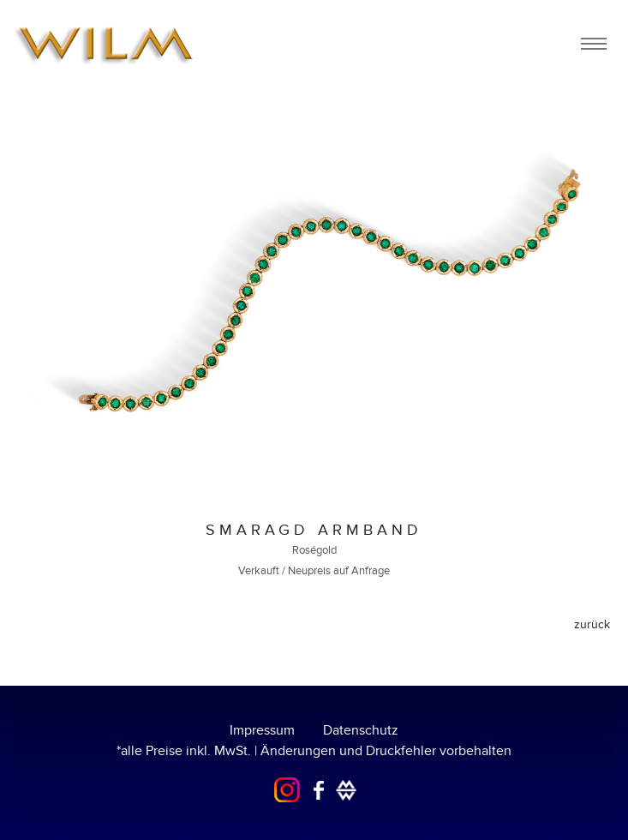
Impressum (262, 730)
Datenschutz (360, 730)
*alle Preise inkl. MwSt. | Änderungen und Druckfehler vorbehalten (314, 750)
